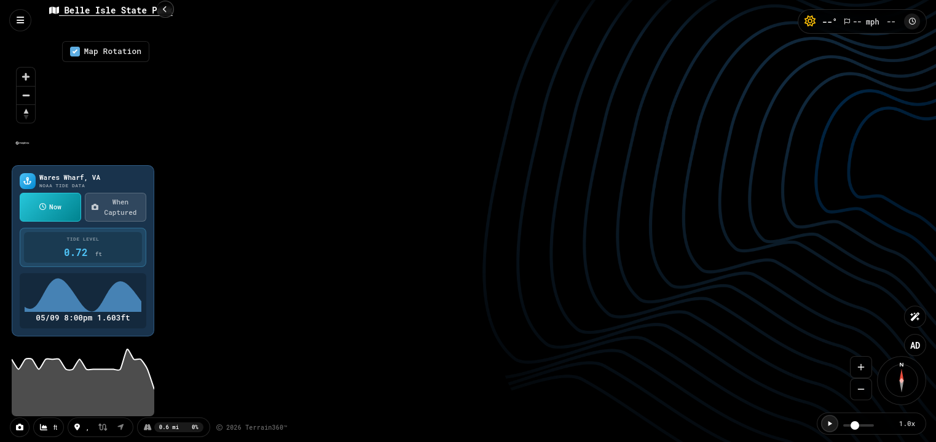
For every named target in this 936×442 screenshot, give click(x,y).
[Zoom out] (26, 95)
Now (50, 206)
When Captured (114, 207)
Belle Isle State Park (111, 10)
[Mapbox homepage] (22, 148)
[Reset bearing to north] (26, 113)
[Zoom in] (26, 77)
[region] (83, 97)
